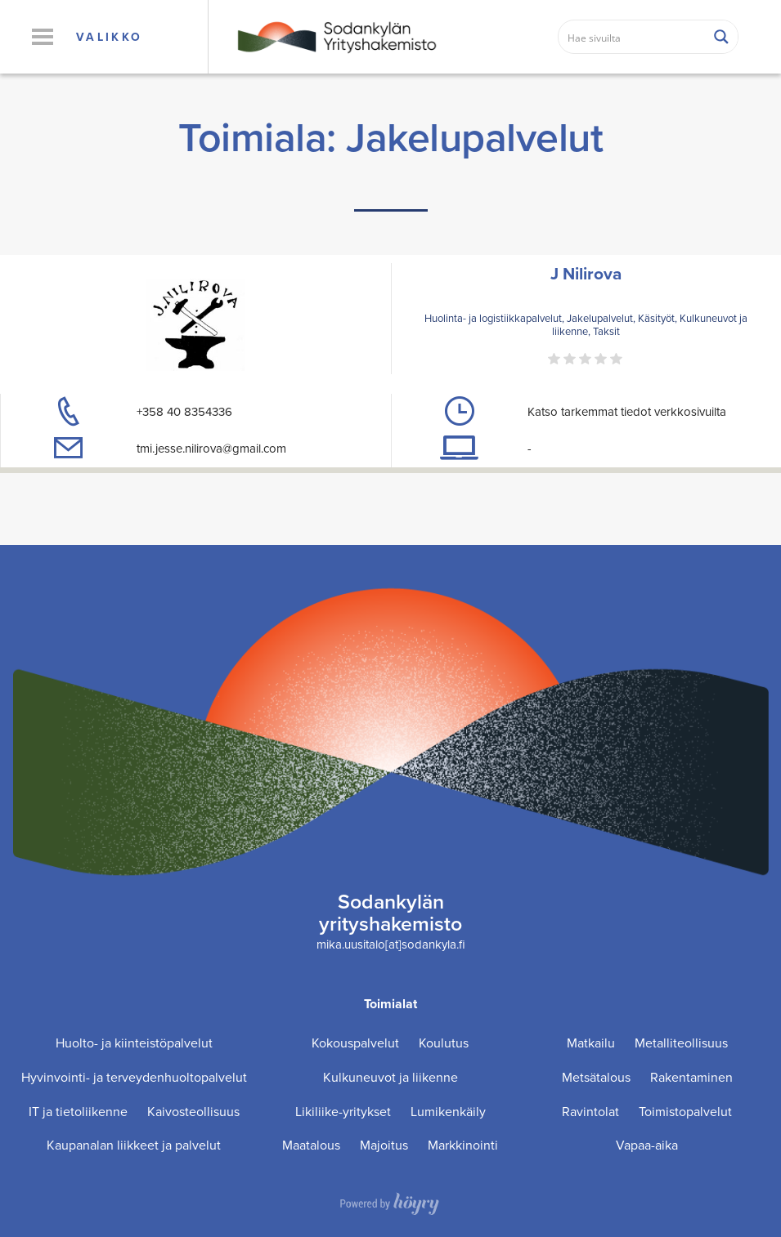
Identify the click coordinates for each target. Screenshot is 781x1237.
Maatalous (311, 1145)
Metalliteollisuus (681, 1043)
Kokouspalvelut (355, 1043)
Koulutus (444, 1043)
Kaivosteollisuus (193, 1111)
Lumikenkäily (448, 1111)
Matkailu (591, 1043)
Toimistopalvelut (685, 1111)
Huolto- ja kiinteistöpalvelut (134, 1043)
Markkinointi (463, 1145)
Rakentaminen (691, 1077)
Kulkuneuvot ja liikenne (390, 1077)
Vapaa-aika (647, 1145)
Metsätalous (596, 1077)
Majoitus (384, 1145)
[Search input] (633, 37)
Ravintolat (590, 1111)
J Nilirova (586, 273)
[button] (42, 37)
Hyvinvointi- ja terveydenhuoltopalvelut (134, 1077)
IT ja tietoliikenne (78, 1111)
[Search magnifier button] (721, 36)
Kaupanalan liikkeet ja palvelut (134, 1145)
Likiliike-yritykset (343, 1111)
